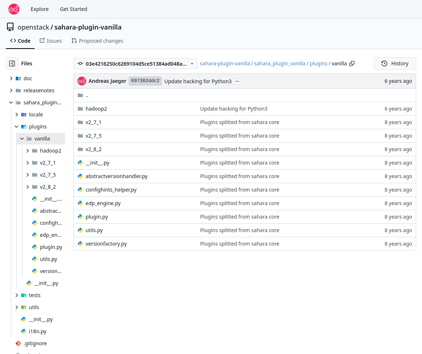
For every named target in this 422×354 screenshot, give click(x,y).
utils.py (94, 230)
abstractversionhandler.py (117, 176)
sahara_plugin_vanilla (280, 63)
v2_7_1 (94, 122)
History (394, 63)
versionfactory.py (106, 243)
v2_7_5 (94, 135)
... (237, 80)
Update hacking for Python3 (197, 81)
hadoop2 (96, 108)
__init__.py (98, 162)
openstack (33, 27)
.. (83, 95)
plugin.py (97, 216)
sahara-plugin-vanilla (88, 27)
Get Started (73, 8)
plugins (318, 63)
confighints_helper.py (111, 189)
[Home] (14, 9)
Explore (40, 8)
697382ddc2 (145, 81)
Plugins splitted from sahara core (239, 122)
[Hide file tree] (12, 63)
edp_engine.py (103, 203)
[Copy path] (351, 63)
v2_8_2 (94, 149)
